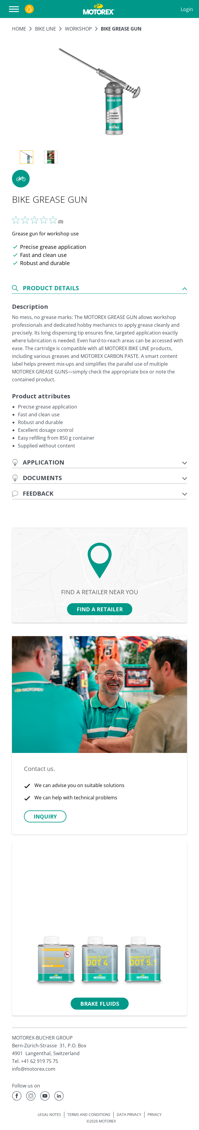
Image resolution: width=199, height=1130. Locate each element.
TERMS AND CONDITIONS (88, 1114)
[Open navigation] (15, 9)
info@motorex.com (33, 1069)
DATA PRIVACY (129, 1114)
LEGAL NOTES (49, 1114)
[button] (21, 178)
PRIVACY (155, 1114)
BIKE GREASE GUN (121, 28)
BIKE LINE (45, 28)
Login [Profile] (187, 9)
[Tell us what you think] (34, 220)
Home (19, 28)
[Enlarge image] (99, 92)
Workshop (78, 28)
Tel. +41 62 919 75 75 (35, 1061)
